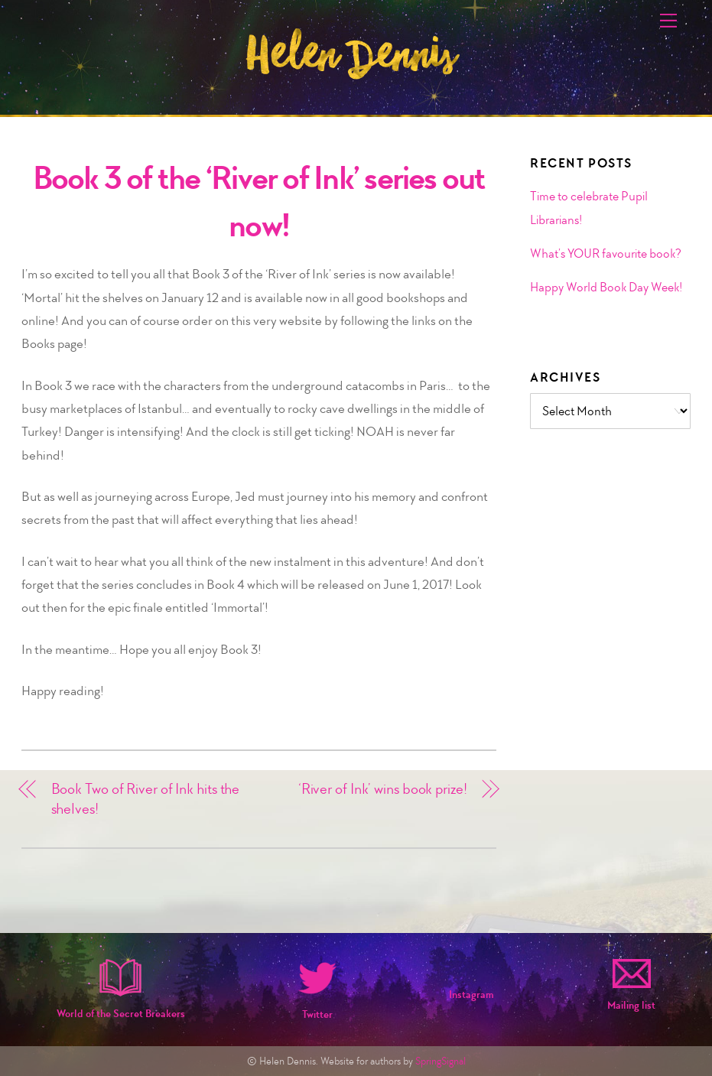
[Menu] (668, 20)
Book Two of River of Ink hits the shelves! (145, 798)
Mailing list (631, 1005)
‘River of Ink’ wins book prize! (382, 788)
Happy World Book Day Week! (606, 286)
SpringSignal (440, 1061)
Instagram (471, 994)
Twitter (317, 1014)
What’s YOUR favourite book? (605, 253)
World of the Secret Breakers (121, 1013)
